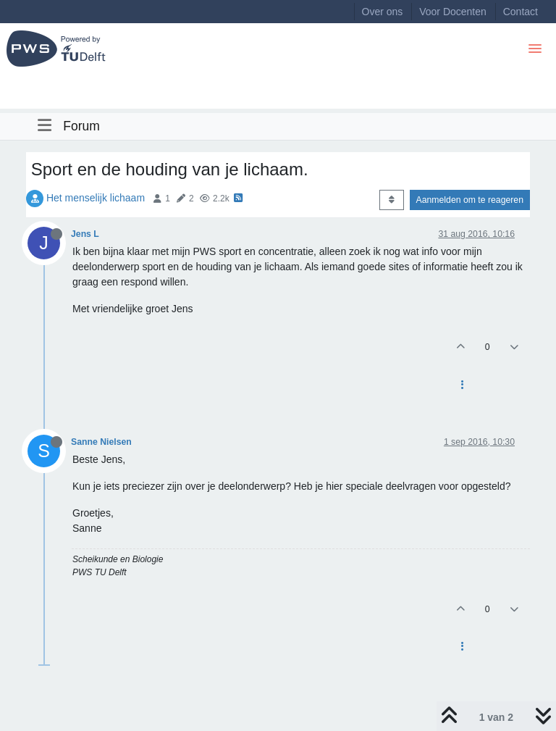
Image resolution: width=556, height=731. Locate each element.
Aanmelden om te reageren (469, 200)
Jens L (85, 234)
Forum (81, 126)
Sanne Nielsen (101, 442)
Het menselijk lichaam (95, 198)
